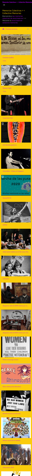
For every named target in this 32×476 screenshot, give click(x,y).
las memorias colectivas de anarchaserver (12, 17)
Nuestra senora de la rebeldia (11, 440)
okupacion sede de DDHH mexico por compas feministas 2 (16, 333)
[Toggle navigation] (4, 5)
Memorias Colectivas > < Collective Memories (17, 2)
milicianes (6, 279)
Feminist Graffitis (8, 58)
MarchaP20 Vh (7, 198)
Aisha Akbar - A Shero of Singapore (13, 171)
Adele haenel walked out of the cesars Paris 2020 (16, 252)
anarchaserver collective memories (12, 21)
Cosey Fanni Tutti (8, 118)
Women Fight (7, 88)
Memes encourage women (10, 359)
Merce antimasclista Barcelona (12, 386)
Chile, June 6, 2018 (8, 467)
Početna (3, 29)
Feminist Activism (11, 29)
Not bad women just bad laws (12, 413)
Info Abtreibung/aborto (10, 145)
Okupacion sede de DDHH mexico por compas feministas (16, 306)
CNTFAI (5, 225)
